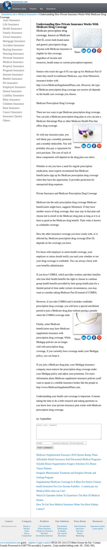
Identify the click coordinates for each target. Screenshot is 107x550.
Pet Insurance (10, 82)
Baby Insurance (11, 99)
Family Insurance (12, 32)
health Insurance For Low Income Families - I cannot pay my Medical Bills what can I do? (67, 491)
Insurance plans (19, 9)
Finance (33, 9)
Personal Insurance (13, 57)
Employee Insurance (14, 87)
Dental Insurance (12, 91)
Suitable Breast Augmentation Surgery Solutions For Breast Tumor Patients (66, 469)
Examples (62, 534)
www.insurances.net (10, 545)
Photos (80, 536)
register (32, 545)
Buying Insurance (13, 49)
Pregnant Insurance (13, 70)
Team (26, 534)
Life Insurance (11, 24)
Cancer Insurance (12, 112)
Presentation (62, 529)
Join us (26, 536)
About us (26, 529)
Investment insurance (44, 538)
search (47, 545)
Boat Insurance (11, 107)
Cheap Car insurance (44, 534)
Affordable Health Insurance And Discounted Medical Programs (68, 462)
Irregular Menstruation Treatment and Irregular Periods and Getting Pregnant (66, 478)
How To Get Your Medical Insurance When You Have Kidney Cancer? (67, 509)
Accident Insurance (13, 45)
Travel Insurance (12, 36)
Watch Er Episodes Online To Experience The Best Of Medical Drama (68, 500)
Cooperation (27, 538)
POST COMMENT (45, 451)
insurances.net (8, 14)
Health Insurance (12, 28)
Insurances (51, 9)
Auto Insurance (11, 20)
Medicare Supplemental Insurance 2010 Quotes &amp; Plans (67, 457)
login (39, 545)
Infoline (27, 531)
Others (6, 120)
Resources (62, 538)
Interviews (80, 531)
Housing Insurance (13, 53)
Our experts (62, 536)
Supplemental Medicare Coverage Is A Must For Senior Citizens (68, 484)
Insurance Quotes (12, 116)
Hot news (80, 534)
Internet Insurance (13, 74)
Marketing (80, 538)
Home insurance (44, 531)
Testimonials (62, 531)
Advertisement (80, 529)
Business (44, 536)
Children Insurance (13, 103)
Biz (41, 9)
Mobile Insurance (12, 78)
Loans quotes (97, 531)
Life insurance (44, 529)
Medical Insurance (27, 14)
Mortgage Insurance (14, 41)
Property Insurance (13, 66)
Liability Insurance (13, 95)
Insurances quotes (98, 529)
